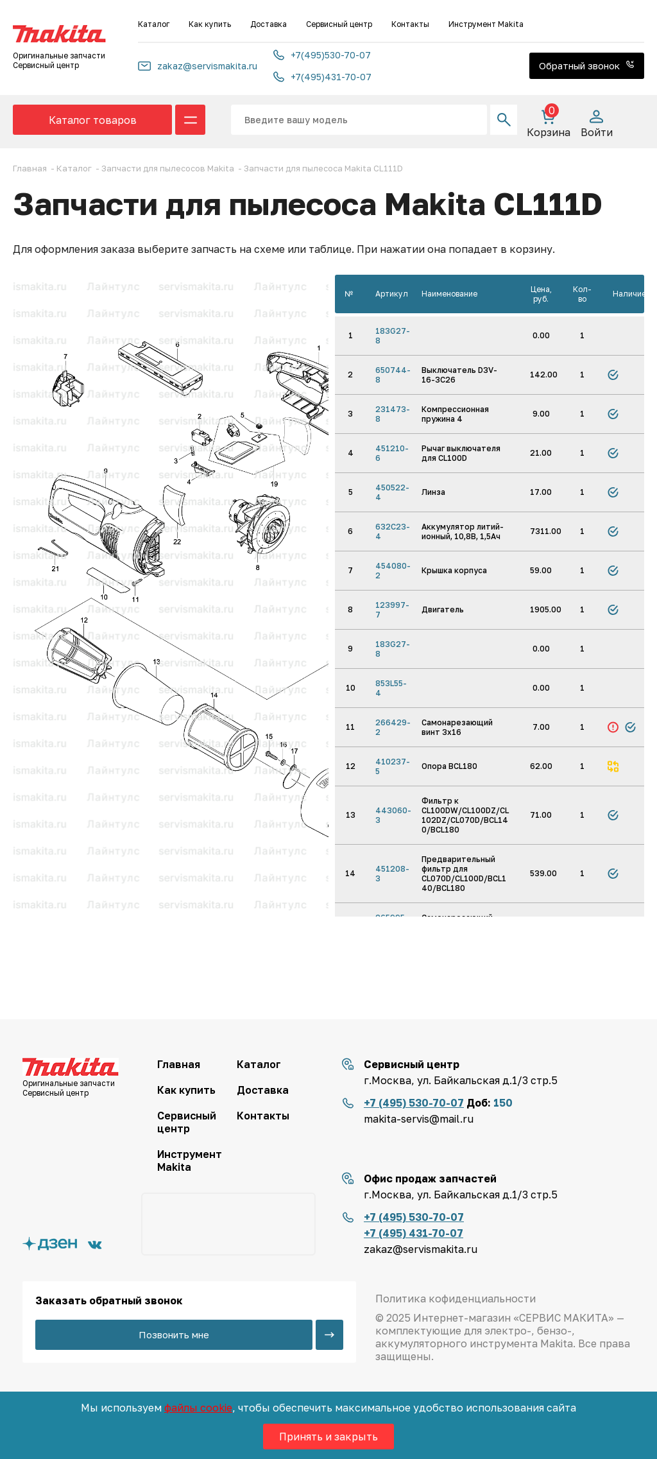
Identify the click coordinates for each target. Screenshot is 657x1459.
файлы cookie (198, 1407)
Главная (178, 1064)
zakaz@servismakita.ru (197, 65)
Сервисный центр (339, 24)
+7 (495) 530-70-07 (414, 1102)
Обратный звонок (587, 65)
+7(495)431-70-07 (322, 76)
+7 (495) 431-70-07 (413, 1233)
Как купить (210, 24)
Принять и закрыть (328, 1436)
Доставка (268, 24)
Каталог (153, 24)
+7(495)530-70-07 (322, 54)
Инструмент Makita (486, 24)
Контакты (410, 24)
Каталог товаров (93, 120)
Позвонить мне (174, 1334)
